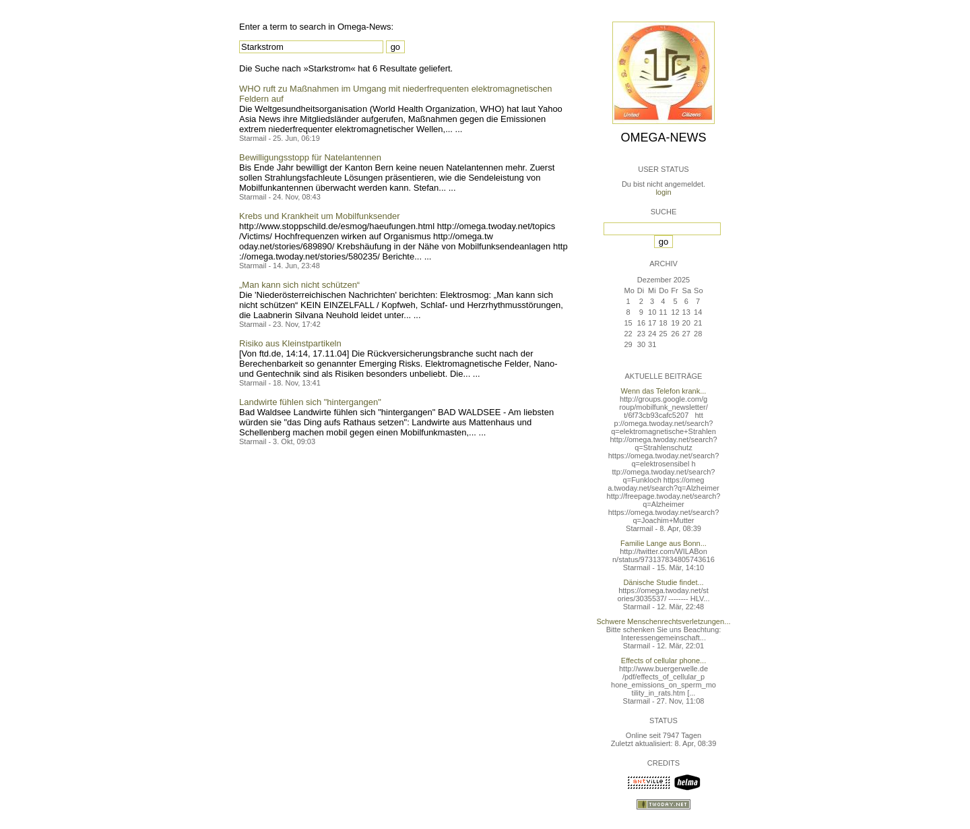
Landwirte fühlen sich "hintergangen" (310, 402)
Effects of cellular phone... (663, 660)
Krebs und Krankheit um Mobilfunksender (319, 216)
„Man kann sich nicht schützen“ (299, 285)
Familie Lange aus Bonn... (663, 543)
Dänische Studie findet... (663, 582)
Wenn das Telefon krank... (664, 391)
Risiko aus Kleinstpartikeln (290, 343)
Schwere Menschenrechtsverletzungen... (664, 621)
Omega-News (663, 137)
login (663, 192)
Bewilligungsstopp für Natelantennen (310, 157)
